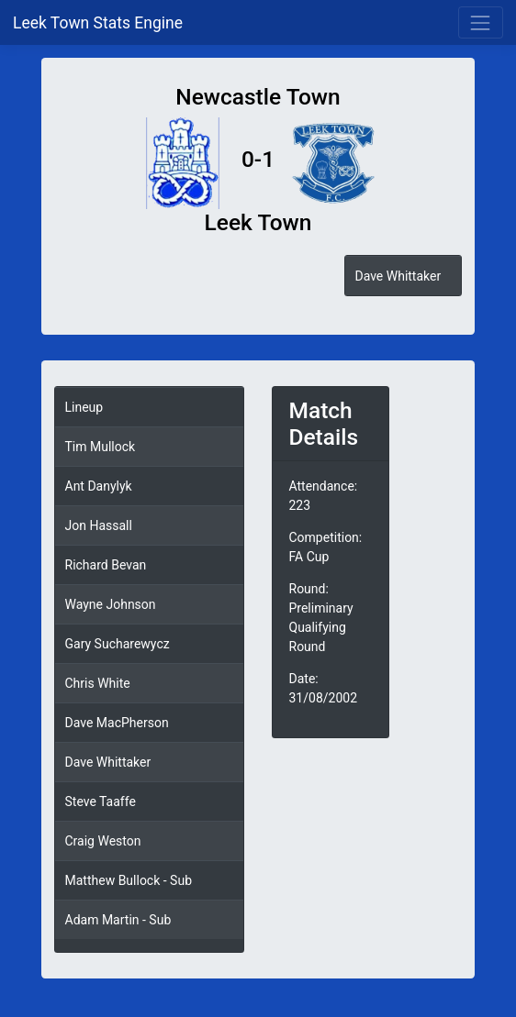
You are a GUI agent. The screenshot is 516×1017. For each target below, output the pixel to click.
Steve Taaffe (100, 801)
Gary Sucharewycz (117, 643)
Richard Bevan (106, 565)
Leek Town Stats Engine (99, 23)
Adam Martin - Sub (118, 919)
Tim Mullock (100, 446)
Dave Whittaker (397, 276)
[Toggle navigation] (480, 22)
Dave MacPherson (117, 722)
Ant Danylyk (98, 486)
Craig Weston (103, 841)
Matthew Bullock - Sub (129, 880)
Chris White (97, 683)
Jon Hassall (98, 525)
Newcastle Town (257, 96)
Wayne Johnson (110, 604)
